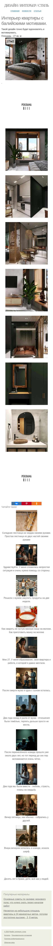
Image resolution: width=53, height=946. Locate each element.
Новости (26, 11)
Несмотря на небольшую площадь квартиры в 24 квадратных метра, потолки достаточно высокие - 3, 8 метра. (26, 914)
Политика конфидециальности (14, 938)
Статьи (37, 11)
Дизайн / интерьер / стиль (26, 5)
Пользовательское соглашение (22, 935)
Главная (15, 11)
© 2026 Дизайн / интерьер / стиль (15, 931)
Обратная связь (9, 942)
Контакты (7, 935)
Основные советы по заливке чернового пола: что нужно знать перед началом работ (25, 902)
